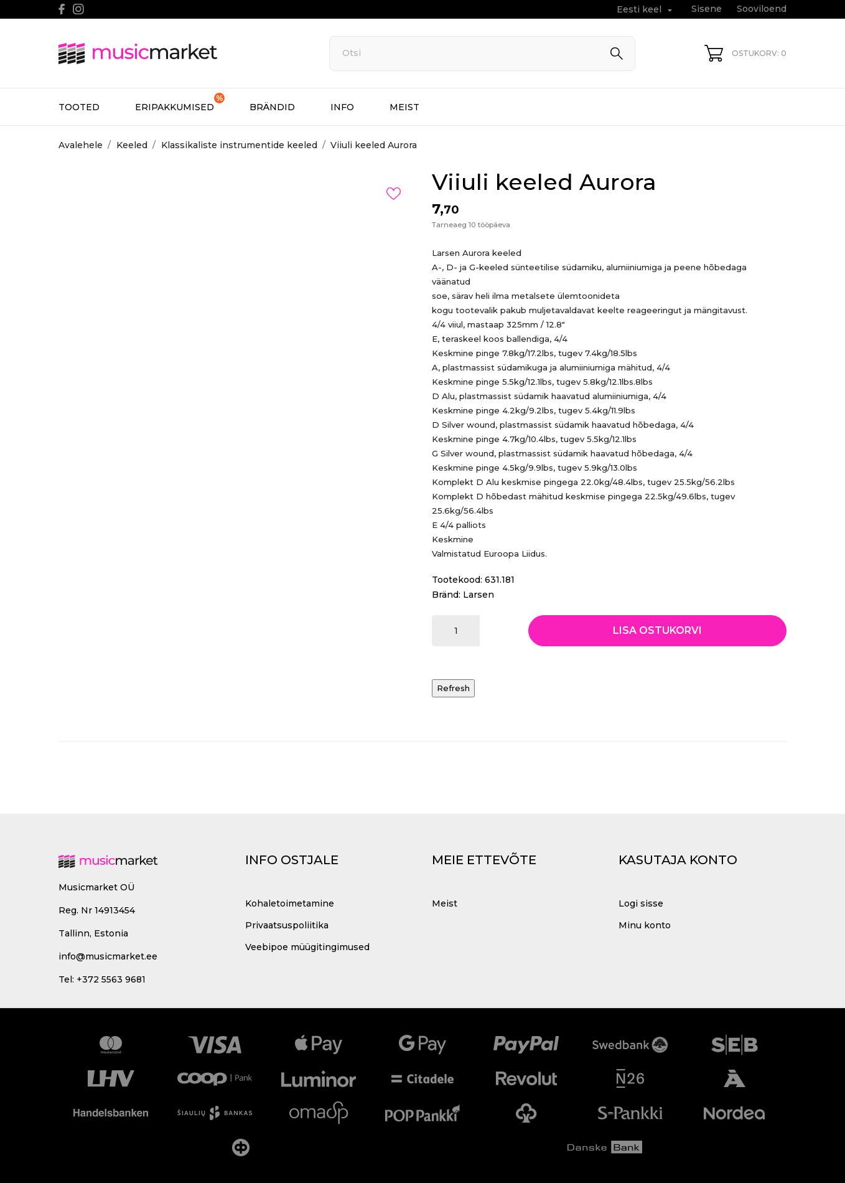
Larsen (478, 594)
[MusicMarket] (179, 53)
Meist (404, 107)
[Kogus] (456, 630)
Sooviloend (762, 8)
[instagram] (78, 9)
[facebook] (61, 9)
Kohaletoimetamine (289, 903)
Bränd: (446, 594)
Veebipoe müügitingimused (307, 947)
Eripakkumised (180, 103)
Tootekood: (457, 579)
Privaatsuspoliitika (287, 925)
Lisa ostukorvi (657, 630)
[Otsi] (482, 53)
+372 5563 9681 (111, 979)
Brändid (272, 107)
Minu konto (645, 925)
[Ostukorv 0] (745, 53)
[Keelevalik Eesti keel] (646, 9)
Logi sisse (641, 903)
